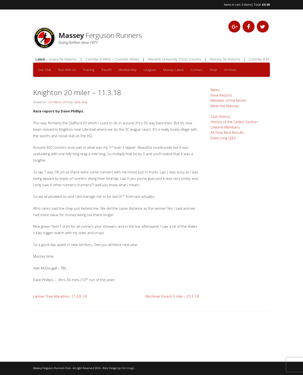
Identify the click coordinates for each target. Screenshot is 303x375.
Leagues (150, 70)
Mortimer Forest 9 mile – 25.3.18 (172, 296)
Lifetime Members (225, 127)
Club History (220, 116)
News (215, 89)
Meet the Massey (225, 105)
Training (88, 70)
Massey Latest (173, 70)
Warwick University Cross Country (175, 59)
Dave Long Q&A (223, 137)
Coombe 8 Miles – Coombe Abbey (113, 59)
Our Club (44, 70)
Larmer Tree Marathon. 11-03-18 (60, 296)
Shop (213, 70)
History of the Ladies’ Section (234, 121)
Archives (230, 70)
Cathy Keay (80, 102)
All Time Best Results (227, 132)
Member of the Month (228, 100)
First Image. (128, 368)
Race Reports (221, 95)
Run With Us (67, 70)
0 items (246, 5)
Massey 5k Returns (62, 59)
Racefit (106, 70)
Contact (196, 70)
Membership (128, 70)
